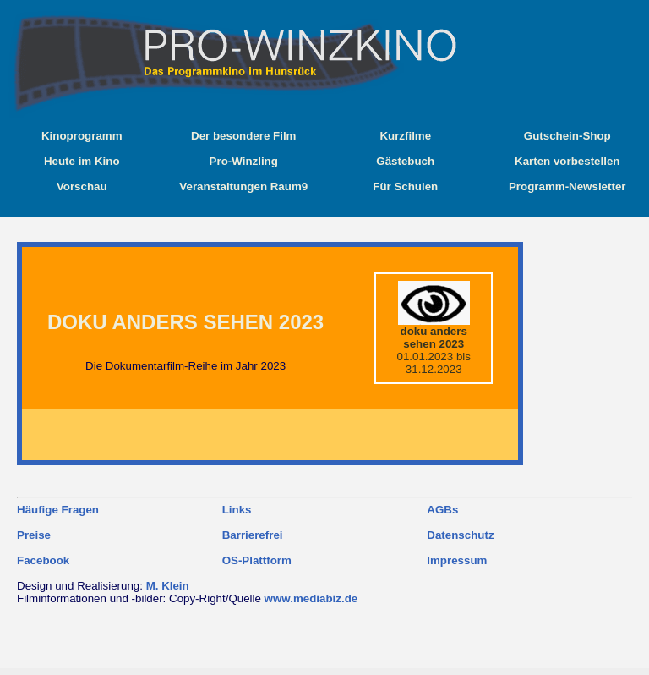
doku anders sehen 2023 (185, 321)
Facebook (43, 560)
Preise (34, 535)
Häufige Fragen (58, 509)
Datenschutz (460, 535)
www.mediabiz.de (311, 598)
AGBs (442, 509)
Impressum (457, 560)
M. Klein (167, 585)
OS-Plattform (257, 560)
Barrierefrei (252, 535)
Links (237, 509)
